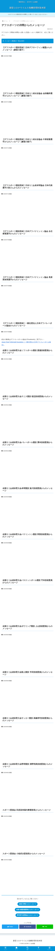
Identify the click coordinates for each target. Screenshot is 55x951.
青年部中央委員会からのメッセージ (27, 915)
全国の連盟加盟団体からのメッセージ (27, 909)
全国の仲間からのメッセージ (27, 904)
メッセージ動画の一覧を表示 (14, 41)
